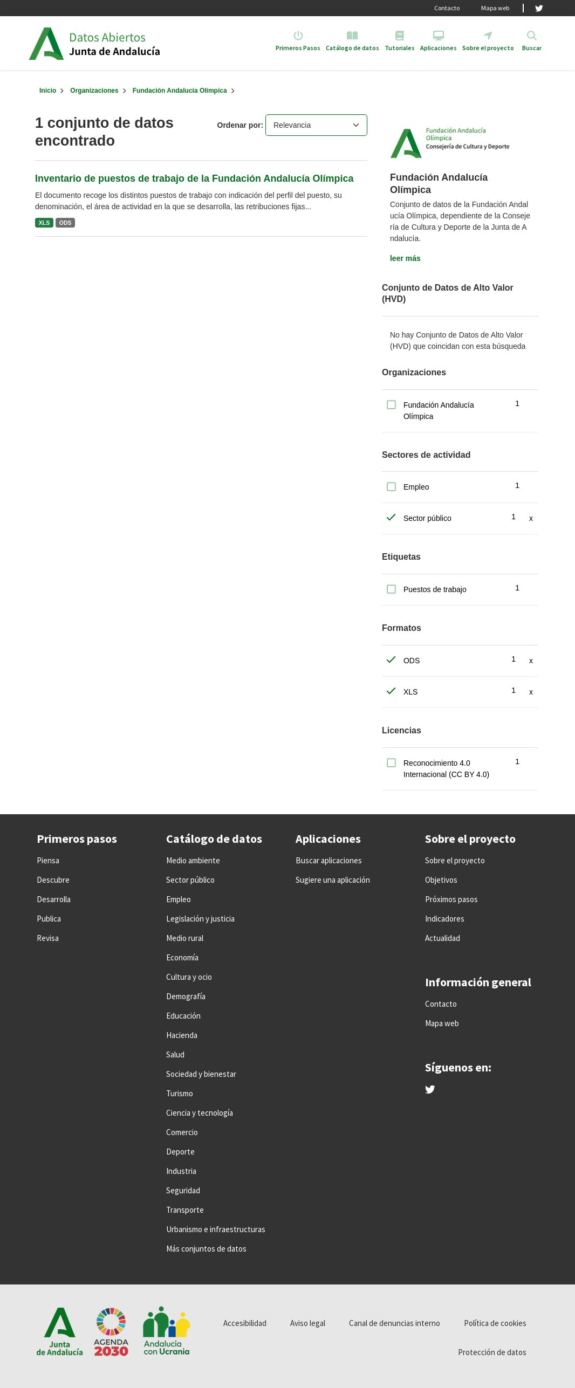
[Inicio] (47, 90)
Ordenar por (239, 125)
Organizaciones (94, 90)
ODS (65, 222)
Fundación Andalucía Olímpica (180, 90)
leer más (405, 258)
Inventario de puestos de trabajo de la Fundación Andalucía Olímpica (194, 178)
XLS (44, 222)
